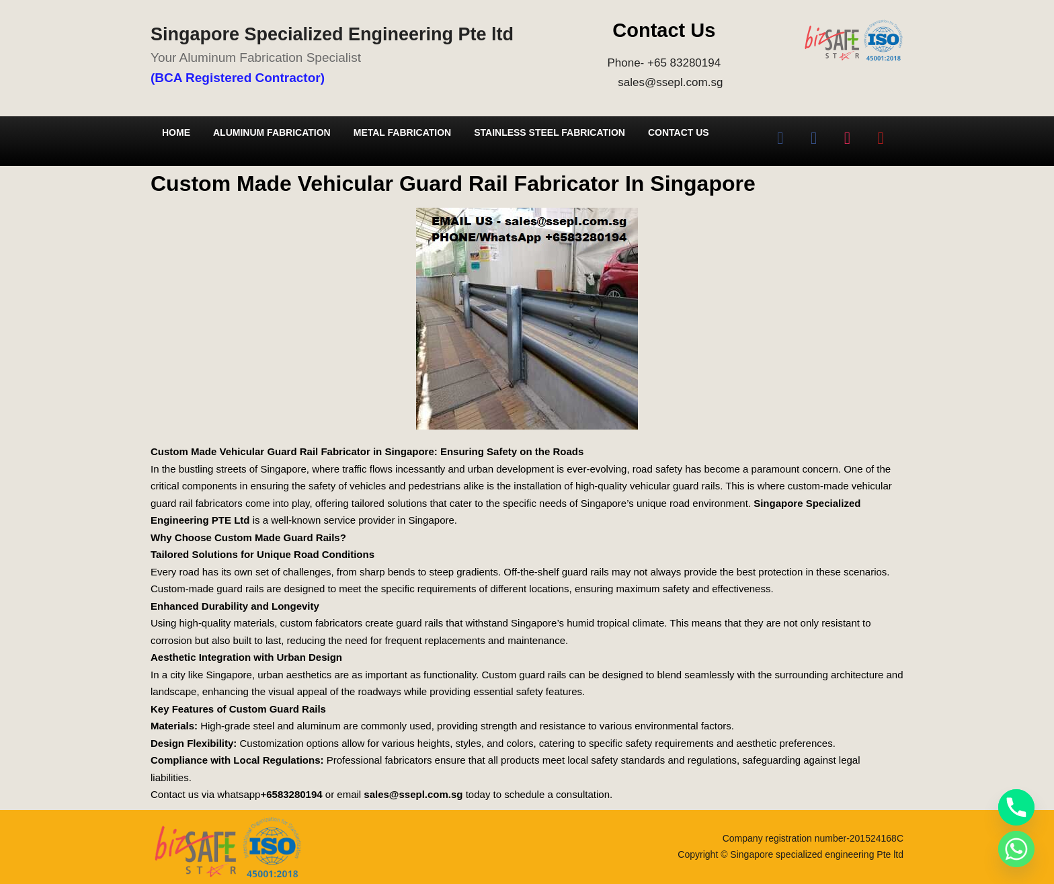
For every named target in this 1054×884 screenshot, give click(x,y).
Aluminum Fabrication (272, 132)
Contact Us (678, 132)
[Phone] (1016, 807)
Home (176, 132)
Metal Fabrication (402, 132)
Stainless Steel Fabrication (549, 132)
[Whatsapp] (1016, 849)
